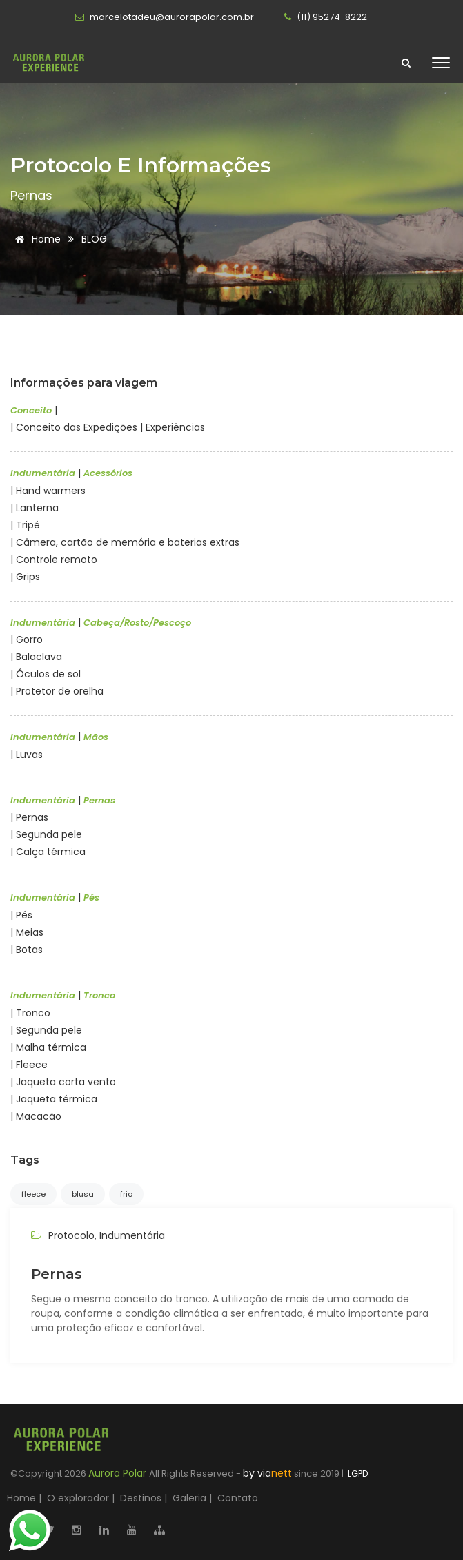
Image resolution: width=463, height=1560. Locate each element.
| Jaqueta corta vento (63, 1082)
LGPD (357, 1473)
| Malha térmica (48, 1047)
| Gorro (26, 639)
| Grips (25, 577)
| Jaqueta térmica (53, 1099)
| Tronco (30, 1013)
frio (126, 1194)
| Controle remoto (53, 559)
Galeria (189, 1498)
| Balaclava (36, 657)
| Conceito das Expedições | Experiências (107, 427)
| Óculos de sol (45, 674)
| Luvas (26, 754)
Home (35, 239)
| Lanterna (34, 508)
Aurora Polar (118, 1473)
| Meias (26, 932)
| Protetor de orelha (57, 691)
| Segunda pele (46, 834)
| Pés (21, 915)
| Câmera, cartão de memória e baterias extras (124, 542)
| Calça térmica (48, 852)
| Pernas (29, 817)
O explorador (78, 1498)
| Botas (26, 949)
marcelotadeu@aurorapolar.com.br (164, 16)
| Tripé (25, 525)
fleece (33, 1194)
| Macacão (35, 1116)
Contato (237, 1498)
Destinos (140, 1498)
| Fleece (29, 1064)
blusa (83, 1194)
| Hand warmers (48, 490)
